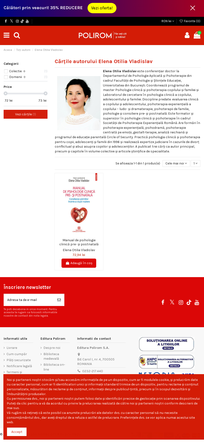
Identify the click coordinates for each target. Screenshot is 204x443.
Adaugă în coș (78, 263)
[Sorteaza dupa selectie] (176, 163)
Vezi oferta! (102, 8)
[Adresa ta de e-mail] (29, 300)
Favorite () (189, 21)
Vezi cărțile (25, 114)
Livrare (12, 348)
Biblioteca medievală (51, 356)
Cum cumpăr (17, 354)
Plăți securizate (19, 360)
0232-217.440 (92, 371)
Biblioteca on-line (54, 367)
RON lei (168, 21)
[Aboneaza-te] (59, 300)
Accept (16, 432)
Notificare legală (19, 366)
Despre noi (51, 348)
